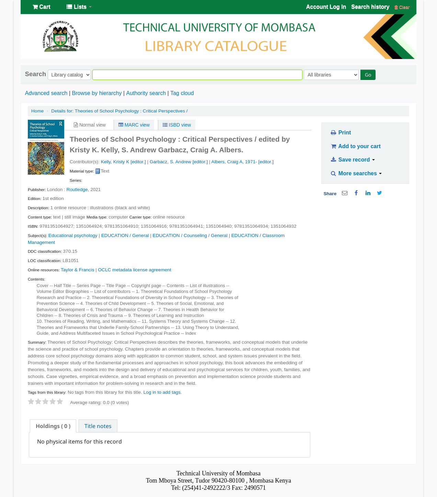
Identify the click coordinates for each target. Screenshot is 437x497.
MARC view (134, 125)
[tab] (53, 426)
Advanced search (46, 93)
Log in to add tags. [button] (162, 392)
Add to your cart (355, 146)
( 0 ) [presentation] (53, 426)
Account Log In (326, 7)
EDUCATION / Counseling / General (190, 235)
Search (35, 74)
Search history (370, 7)
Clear (402, 7)
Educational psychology (72, 235)
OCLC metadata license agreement (134, 269)
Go (368, 74)
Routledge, (78, 189)
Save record (352, 160)
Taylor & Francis (77, 269)
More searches (356, 173)
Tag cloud (182, 93)
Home (37, 111)
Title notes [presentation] (98, 426)
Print (340, 132)
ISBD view (177, 125)
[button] (41, 7)
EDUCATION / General (125, 235)
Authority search (146, 93)
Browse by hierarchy (97, 93)
